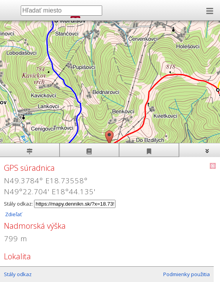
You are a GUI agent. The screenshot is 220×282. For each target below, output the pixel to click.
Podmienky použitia (186, 274)
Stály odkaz (18, 274)
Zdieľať (13, 214)
